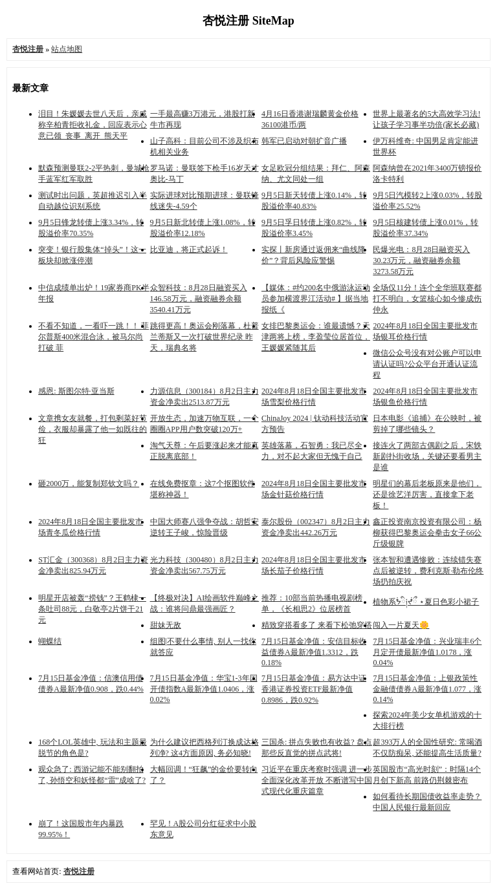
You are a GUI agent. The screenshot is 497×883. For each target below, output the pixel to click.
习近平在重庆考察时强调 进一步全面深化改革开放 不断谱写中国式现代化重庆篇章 (316, 780)
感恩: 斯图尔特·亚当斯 (76, 391)
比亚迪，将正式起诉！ (189, 249)
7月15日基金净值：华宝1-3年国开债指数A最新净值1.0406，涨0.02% (204, 689)
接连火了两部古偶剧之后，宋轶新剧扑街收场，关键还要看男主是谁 (427, 456)
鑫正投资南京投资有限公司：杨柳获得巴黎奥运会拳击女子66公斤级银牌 (427, 532)
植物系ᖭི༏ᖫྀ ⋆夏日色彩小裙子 (426, 601)
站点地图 (66, 49)
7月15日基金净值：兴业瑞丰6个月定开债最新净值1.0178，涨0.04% (427, 652)
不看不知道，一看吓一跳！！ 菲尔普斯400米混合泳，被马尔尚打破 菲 (93, 336)
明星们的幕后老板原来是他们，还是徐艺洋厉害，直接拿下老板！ (427, 494)
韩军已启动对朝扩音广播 (304, 140)
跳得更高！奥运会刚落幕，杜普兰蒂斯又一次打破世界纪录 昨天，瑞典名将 (204, 336)
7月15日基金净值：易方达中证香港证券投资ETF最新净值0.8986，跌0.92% (313, 689)
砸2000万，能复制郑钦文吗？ (88, 483)
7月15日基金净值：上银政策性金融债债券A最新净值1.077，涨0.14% (427, 689)
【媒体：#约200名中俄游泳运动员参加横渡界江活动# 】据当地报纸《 (315, 298)
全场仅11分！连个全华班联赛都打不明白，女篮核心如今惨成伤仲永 (427, 298)
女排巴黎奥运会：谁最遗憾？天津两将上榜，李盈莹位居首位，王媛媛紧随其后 (315, 336)
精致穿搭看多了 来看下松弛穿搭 (316, 625)
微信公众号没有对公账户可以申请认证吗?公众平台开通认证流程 (427, 363)
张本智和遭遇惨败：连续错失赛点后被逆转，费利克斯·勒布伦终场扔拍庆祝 (428, 570)
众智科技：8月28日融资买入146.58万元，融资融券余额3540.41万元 (198, 298)
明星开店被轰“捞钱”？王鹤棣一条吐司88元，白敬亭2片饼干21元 (92, 608)
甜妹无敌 (165, 625)
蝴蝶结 (49, 641)
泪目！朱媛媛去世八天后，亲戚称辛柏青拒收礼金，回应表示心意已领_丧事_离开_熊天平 (92, 124)
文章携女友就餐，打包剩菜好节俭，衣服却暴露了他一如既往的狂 (92, 429)
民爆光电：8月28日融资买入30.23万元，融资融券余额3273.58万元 (421, 260)
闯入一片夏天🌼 (401, 625)
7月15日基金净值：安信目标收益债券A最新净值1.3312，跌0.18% (313, 652)
